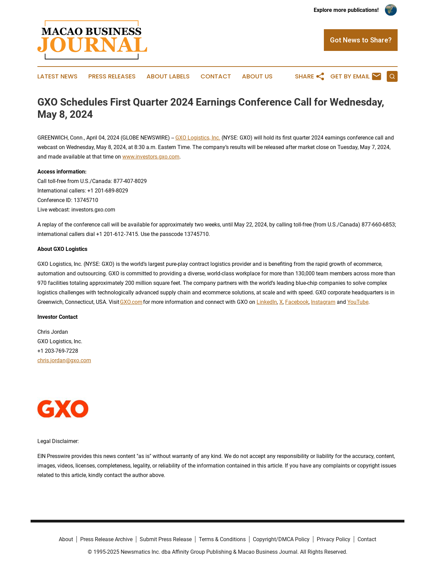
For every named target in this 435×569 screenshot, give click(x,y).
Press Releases (112, 76)
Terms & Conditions (222, 539)
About (66, 539)
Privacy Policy (333, 539)
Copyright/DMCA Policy (281, 539)
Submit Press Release (166, 539)
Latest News (57, 76)
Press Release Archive (106, 539)
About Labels (168, 76)
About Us (257, 76)
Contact (216, 76)
